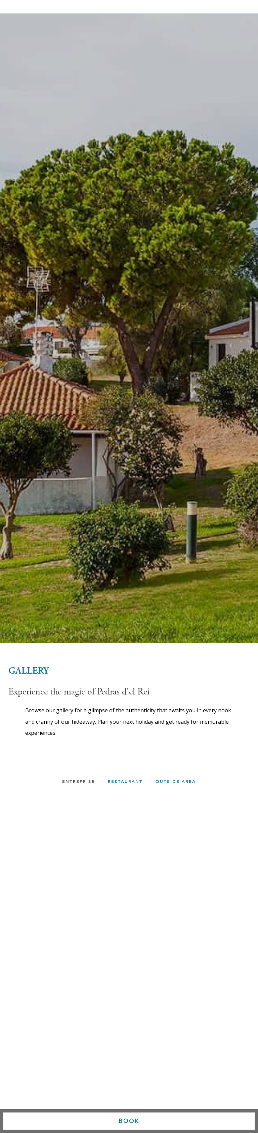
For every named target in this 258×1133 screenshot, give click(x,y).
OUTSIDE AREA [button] (176, 781)
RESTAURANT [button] (125, 781)
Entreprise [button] (78, 781)
